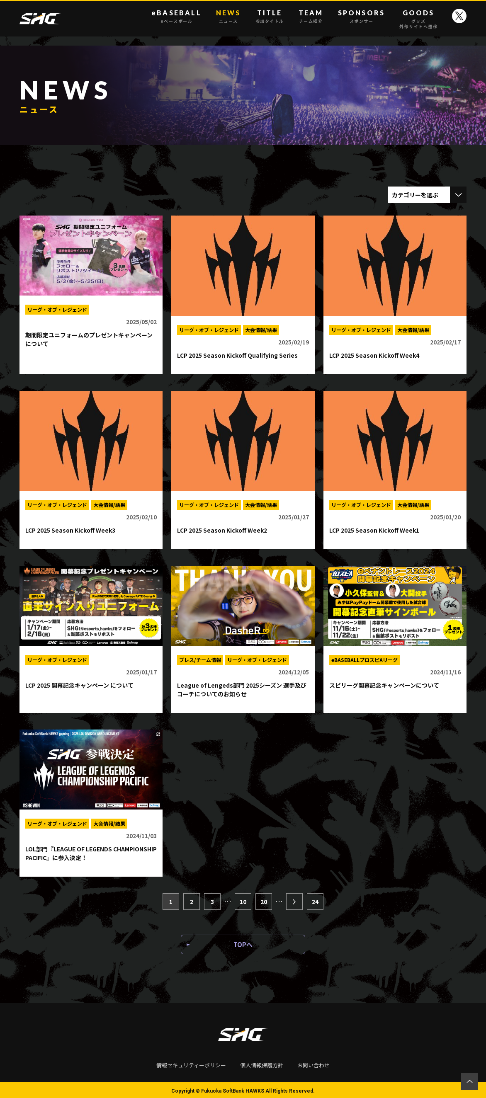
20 (263, 900)
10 (243, 900)
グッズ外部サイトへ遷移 (418, 24)
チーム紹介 (311, 21)
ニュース (228, 21)
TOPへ (243, 947)
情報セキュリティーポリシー (191, 1063)
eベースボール (176, 21)
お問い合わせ (313, 1063)
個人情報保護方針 (261, 1063)
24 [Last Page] (315, 900)
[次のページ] (294, 900)
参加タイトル (269, 21)
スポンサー (361, 21)
